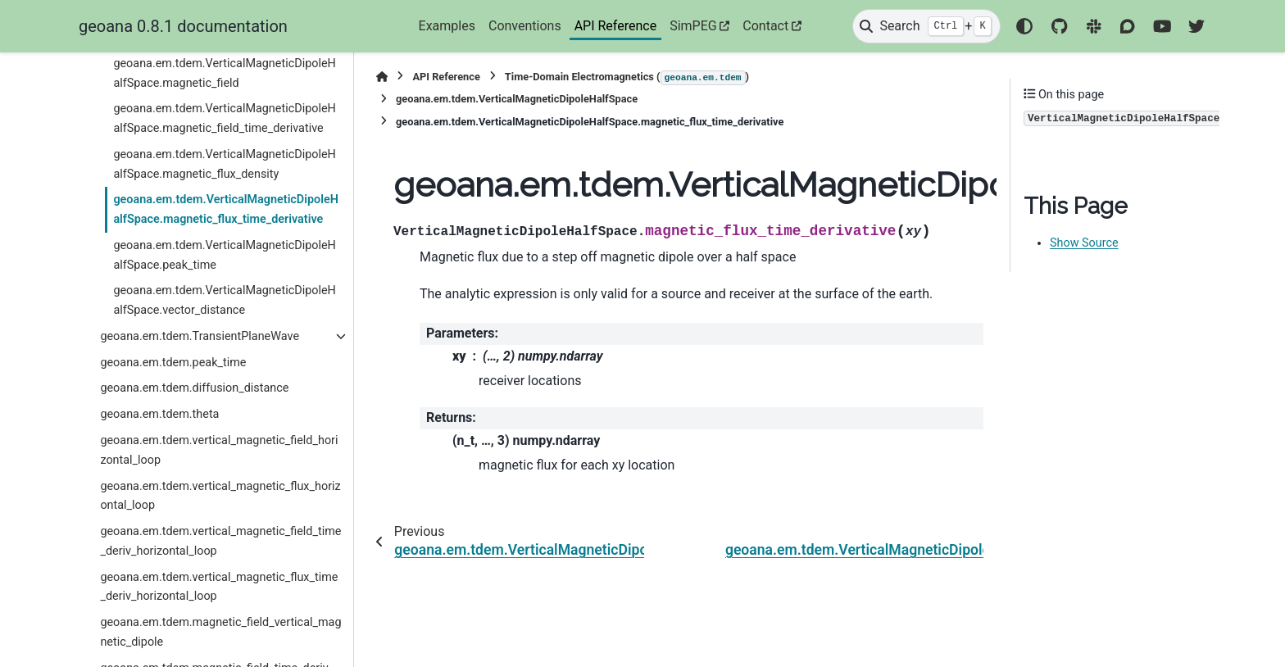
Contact (765, 26)
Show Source (1084, 243)
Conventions (524, 26)
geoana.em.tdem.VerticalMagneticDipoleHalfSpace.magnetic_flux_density (224, 164)
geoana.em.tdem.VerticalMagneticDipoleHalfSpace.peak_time (224, 255)
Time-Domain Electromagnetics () (627, 77)
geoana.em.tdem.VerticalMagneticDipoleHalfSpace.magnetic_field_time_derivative (224, 118)
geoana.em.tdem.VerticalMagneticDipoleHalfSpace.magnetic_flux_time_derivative (225, 209)
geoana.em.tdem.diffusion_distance (194, 388)
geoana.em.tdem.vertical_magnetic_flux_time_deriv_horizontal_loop (219, 587)
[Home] (382, 76)
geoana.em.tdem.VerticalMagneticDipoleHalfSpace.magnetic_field (224, 73)
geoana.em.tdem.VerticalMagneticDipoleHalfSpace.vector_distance (224, 300)
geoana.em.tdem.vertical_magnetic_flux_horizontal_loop (220, 496)
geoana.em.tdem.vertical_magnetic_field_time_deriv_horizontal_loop (220, 541)
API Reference (615, 26)
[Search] (926, 26)
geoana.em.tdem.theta (159, 414)
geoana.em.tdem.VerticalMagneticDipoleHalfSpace (517, 99)
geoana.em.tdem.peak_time (173, 363)
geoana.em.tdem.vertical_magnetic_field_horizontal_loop (219, 450)
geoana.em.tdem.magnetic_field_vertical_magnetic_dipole (220, 632)
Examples (447, 26)
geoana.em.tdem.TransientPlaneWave (199, 336)
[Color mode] (1024, 26)
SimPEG (693, 26)
